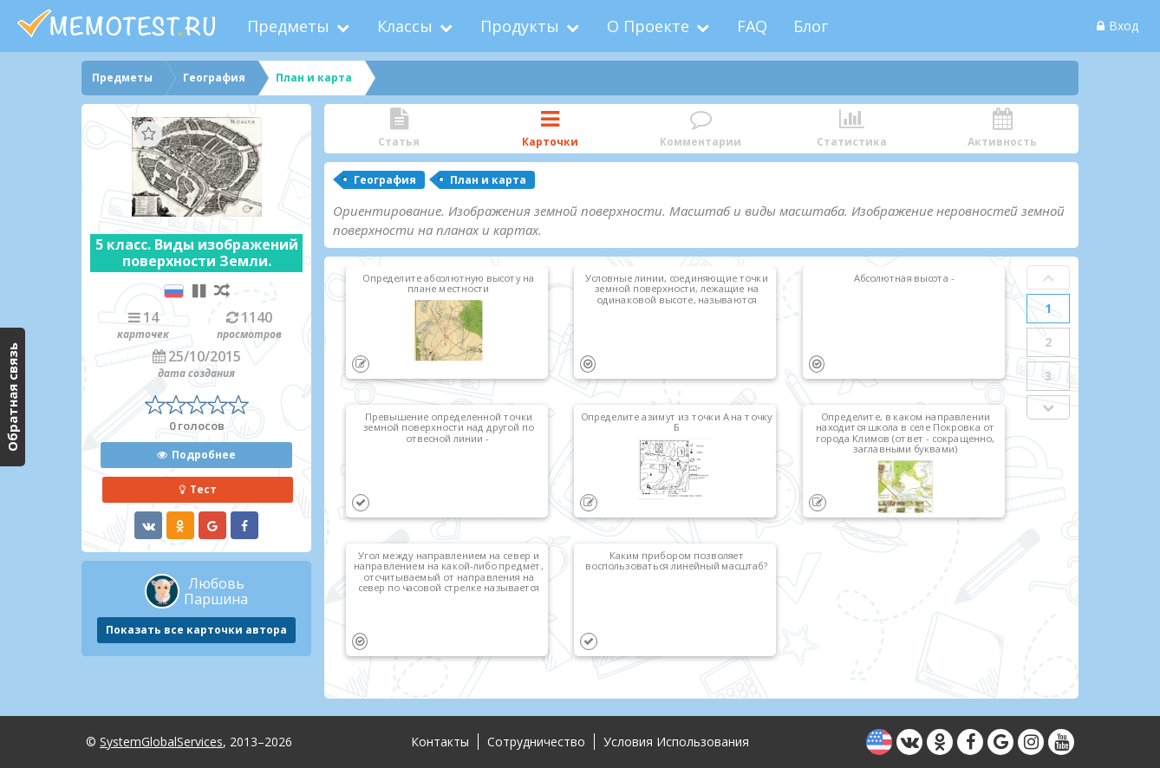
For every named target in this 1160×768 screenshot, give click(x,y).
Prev (1048, 277)
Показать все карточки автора (196, 629)
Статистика (851, 128)
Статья (399, 128)
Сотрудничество (536, 741)
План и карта (488, 179)
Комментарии (700, 128)
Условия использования (676, 741)
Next (1048, 407)
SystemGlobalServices (161, 741)
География (385, 179)
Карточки (549, 128)
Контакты (440, 741)
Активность (1002, 128)
